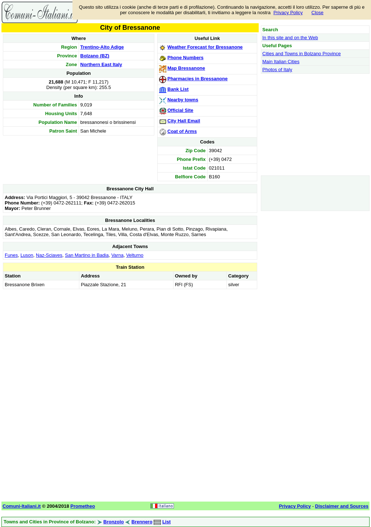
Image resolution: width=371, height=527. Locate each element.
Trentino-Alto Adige (102, 47)
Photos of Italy (277, 69)
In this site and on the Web (290, 37)
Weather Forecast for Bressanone (205, 47)
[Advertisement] (130, 342)
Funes (11, 255)
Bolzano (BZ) (94, 55)
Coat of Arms (182, 131)
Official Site (180, 110)
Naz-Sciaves (49, 255)
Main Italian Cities (281, 61)
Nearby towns (182, 99)
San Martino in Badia (87, 255)
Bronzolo (113, 521)
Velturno (134, 255)
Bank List (178, 89)
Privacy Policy (288, 12)
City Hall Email (183, 120)
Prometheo (82, 506)
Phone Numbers (185, 57)
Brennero (142, 521)
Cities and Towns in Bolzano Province (301, 53)
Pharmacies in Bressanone (197, 78)
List (166, 521)
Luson (26, 255)
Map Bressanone (186, 68)
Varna (117, 255)
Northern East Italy (101, 64)
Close (318, 12)
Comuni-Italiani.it (22, 506)
